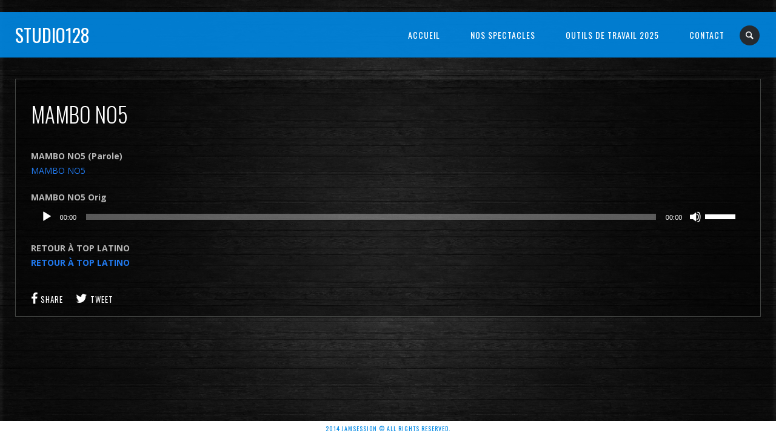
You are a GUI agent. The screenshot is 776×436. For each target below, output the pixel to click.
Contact (706, 34)
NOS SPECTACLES (502, 34)
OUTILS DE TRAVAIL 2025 (612, 34)
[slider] (371, 217)
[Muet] (695, 217)
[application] (388, 217)
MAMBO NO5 (58, 170)
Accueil (424, 34)
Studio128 (52, 34)
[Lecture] (47, 217)
